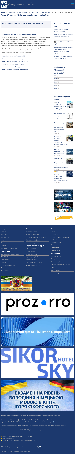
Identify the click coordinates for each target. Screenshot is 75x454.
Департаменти (5, 237)
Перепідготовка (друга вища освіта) (36, 237)
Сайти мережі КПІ (31, 248)
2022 (55, 88)
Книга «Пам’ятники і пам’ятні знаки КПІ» (14, 56)
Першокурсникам (56, 242)
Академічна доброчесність (58, 262)
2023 (55, 85)
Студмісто (3, 262)
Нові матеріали (49, 420)
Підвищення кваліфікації (33, 240)
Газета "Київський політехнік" (34, 262)
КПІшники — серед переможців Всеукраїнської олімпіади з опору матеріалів (59, 127)
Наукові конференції (31, 254)
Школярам (54, 231)
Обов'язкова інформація (16, 420)
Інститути (3, 240)
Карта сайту (40, 420)
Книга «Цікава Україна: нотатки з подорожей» (15, 58)
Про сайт (33, 420)
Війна (52, 267)
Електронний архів (31, 259)
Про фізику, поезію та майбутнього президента (59, 116)
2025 (55, 79)
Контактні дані (5, 420)
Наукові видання (30, 251)
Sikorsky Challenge (56, 256)
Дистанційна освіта (31, 231)
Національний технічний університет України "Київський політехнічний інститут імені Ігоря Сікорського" (20, 4)
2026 (55, 76)
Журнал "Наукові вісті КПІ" (34, 265)
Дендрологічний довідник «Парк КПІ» (13, 64)
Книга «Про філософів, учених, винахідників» (15, 69)
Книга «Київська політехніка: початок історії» (15, 61)
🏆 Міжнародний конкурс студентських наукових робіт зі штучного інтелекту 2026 (61, 176)
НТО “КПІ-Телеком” (6, 257)
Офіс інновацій (5, 270)
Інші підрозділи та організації (9, 248)
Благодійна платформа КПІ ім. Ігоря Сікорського (59, 152)
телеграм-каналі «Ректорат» (28, 440)
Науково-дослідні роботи (33, 257)
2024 (55, 82)
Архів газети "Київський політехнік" (18, 12)
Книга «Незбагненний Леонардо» (11, 67)
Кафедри (3, 245)
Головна (3, 12)
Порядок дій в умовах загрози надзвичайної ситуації (17, 436)
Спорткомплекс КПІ (6, 259)
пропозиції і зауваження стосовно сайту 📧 (29, 447)
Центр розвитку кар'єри (7, 268)
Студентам (54, 245)
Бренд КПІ (27, 420)
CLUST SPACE (55, 270)
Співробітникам (55, 250)
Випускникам (55, 247)
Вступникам (54, 234)
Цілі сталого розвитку (57, 273)
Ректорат (3, 231)
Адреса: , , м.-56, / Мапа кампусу (26, 422)
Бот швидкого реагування (37, 430)
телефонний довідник (59, 425)
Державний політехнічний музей (10, 254)
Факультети (4, 243)
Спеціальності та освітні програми (61, 264)
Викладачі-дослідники (57, 259)
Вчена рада (4, 234)
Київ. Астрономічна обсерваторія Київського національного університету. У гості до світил (63, 37)
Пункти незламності (8, 438)
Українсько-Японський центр (9, 265)
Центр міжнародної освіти (33, 243)
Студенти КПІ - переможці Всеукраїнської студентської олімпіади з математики (61, 163)
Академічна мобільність (32, 234)
